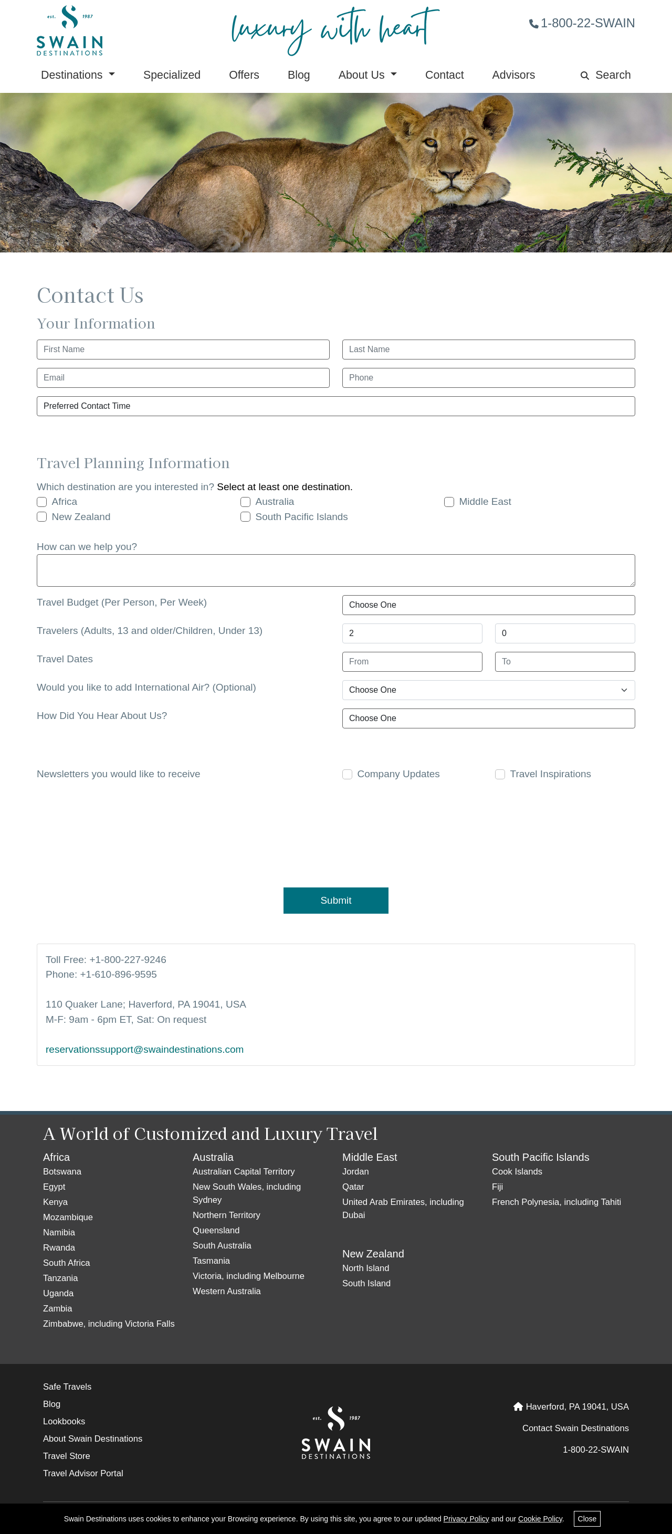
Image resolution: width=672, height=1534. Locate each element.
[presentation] (341, 832)
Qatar (353, 1187)
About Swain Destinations (92, 1439)
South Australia (222, 1246)
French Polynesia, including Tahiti (556, 1202)
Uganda (58, 1293)
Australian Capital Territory (244, 1172)
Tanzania (60, 1278)
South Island (366, 1283)
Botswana (62, 1172)
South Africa (66, 1263)
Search (606, 75)
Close (587, 1519)
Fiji (497, 1187)
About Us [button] (363, 75)
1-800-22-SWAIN (582, 23)
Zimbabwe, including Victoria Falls (109, 1324)
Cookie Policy (540, 1519)
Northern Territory (226, 1215)
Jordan (355, 1172)
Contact (444, 75)
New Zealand (81, 516)
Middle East (485, 501)
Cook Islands (517, 1172)
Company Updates (399, 773)
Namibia (59, 1232)
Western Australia (227, 1291)
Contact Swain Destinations (575, 1428)
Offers (244, 75)
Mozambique (68, 1217)
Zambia (57, 1309)
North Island (366, 1268)
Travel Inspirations (551, 773)
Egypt (54, 1187)
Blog (299, 75)
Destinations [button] (73, 75)
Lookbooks (64, 1421)
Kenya (55, 1202)
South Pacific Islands (302, 516)
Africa (65, 501)
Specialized (172, 75)
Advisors (514, 75)
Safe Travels (67, 1387)
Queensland (216, 1230)
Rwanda (59, 1248)
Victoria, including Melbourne (248, 1276)
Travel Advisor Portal (83, 1473)
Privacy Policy (466, 1519)
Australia (275, 501)
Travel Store (66, 1456)
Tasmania (211, 1261)
